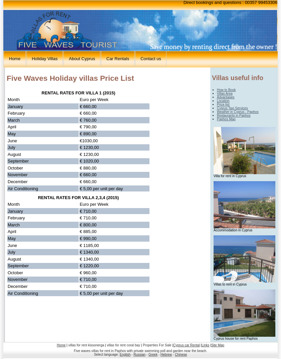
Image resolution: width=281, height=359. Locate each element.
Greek (152, 354)
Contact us (150, 58)
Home (15, 58)
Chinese (181, 354)
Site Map (217, 345)
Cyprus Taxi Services (232, 108)
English (125, 354)
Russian (139, 354)
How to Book (226, 90)
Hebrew (166, 354)
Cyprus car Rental (186, 345)
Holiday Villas (45, 58)
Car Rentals (117, 58)
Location (223, 101)
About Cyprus (82, 58)
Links (205, 345)
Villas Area (225, 93)
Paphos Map (226, 119)
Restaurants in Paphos (233, 115)
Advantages (225, 97)
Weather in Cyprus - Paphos (237, 112)
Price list (223, 104)
